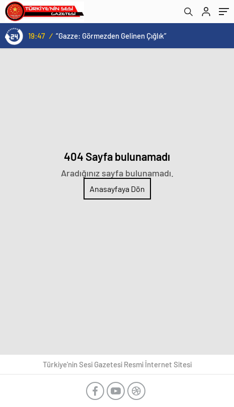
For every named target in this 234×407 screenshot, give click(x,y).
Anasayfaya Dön (117, 188)
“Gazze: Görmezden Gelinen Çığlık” (111, 35)
